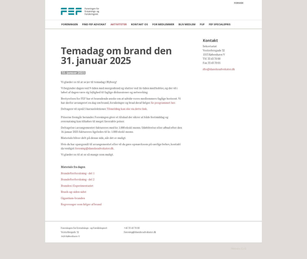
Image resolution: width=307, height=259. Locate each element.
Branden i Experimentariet (77, 185)
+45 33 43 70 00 (132, 227)
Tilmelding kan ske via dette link (127, 109)
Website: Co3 (238, 248)
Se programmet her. (163, 103)
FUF (202, 24)
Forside (238, 3)
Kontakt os (139, 24)
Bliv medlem (187, 24)
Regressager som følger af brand (81, 204)
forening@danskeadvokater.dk (94, 148)
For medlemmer (163, 24)
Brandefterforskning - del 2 (77, 179)
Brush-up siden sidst (73, 192)
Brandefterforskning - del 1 (77, 173)
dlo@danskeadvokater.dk (219, 69)
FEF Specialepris (220, 24)
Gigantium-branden (73, 198)
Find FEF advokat (94, 24)
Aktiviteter (119, 24)
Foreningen (69, 24)
